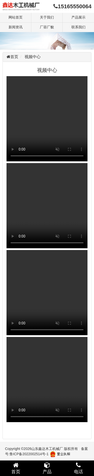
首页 (14, 57)
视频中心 (33, 57)
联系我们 (78, 27)
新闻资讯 (16, 27)
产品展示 (78, 17)
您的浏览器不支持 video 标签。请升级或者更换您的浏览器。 (47, 118)
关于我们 (47, 17)
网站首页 (16, 17)
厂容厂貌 (47, 27)
